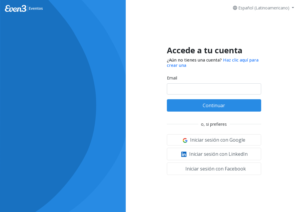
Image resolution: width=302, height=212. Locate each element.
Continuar (214, 105)
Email (172, 78)
